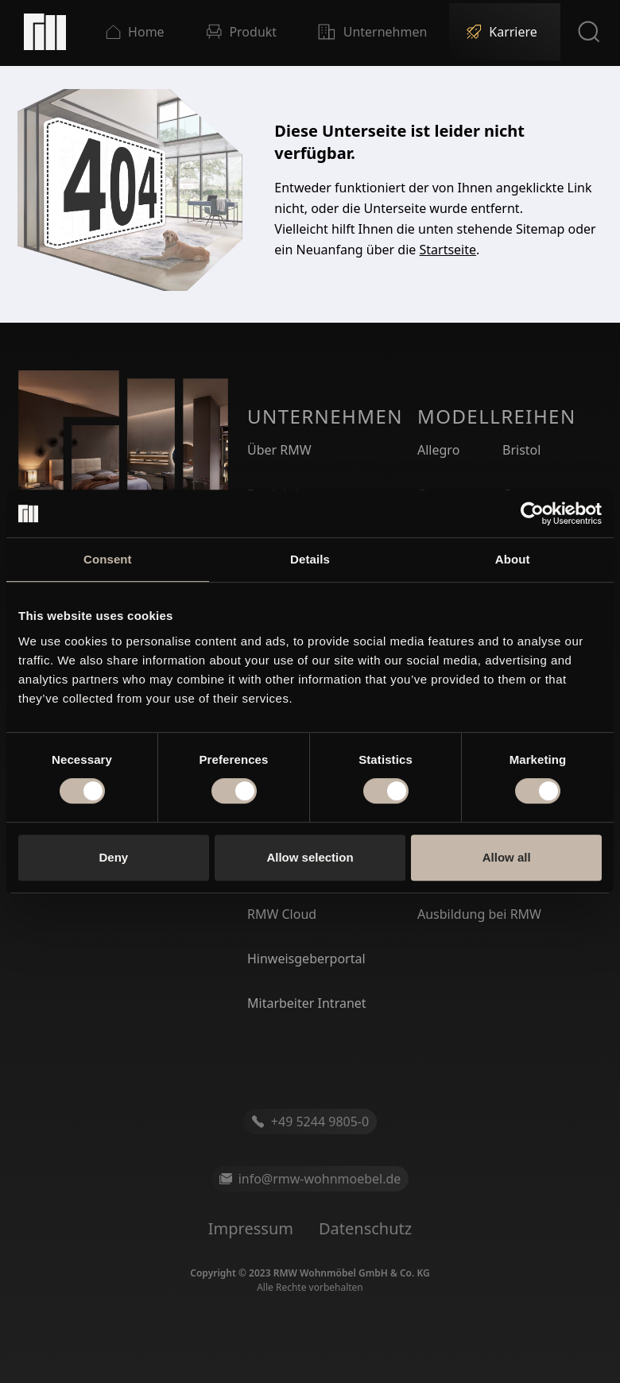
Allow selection (309, 857)
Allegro (438, 450)
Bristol (521, 450)
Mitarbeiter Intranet (306, 1003)
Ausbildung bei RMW (479, 914)
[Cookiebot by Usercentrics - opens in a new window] (532, 513)
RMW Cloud (281, 914)
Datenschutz (365, 1228)
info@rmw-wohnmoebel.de (310, 1178)
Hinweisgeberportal (306, 958)
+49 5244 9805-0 (310, 1121)
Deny (113, 857)
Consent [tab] (107, 559)
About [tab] (512, 559)
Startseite (448, 249)
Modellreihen (496, 416)
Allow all (506, 857)
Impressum (250, 1228)
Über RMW (279, 450)
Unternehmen (325, 416)
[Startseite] (45, 32)
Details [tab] (310, 559)
